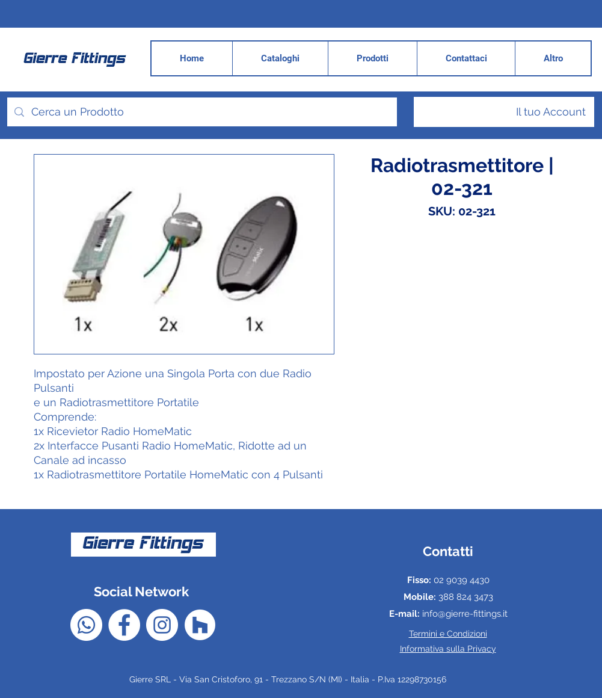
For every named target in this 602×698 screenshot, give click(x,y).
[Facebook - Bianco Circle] (124, 625)
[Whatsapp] (86, 625)
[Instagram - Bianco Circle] (162, 625)
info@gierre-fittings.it (465, 613)
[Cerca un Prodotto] (201, 111)
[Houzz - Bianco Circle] (200, 625)
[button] (553, 58)
